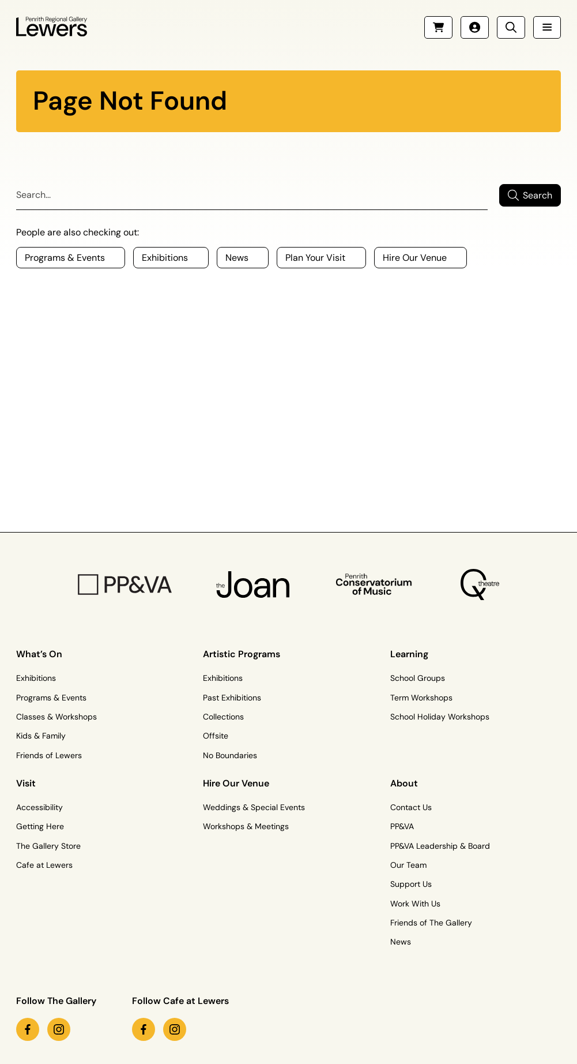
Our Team (408, 865)
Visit (26, 783)
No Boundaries (230, 755)
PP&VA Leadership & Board (440, 846)
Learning (409, 654)
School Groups (417, 678)
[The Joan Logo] (252, 584)
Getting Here (40, 826)
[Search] (252, 195)
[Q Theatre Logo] (480, 584)
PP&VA (402, 826)
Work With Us (415, 903)
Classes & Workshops (56, 716)
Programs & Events (51, 697)
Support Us (411, 884)
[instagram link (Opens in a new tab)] (58, 1029)
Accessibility (39, 807)
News (400, 941)
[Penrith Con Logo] (375, 584)
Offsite (215, 735)
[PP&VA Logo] (125, 584)
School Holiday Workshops (439, 716)
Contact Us (411, 807)
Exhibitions (36, 678)
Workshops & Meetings (246, 826)
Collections (223, 716)
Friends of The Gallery (431, 922)
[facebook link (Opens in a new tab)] (27, 1029)
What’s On (39, 654)
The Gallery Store (48, 846)
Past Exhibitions (232, 697)
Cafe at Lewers (44, 865)
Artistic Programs (241, 654)
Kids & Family (41, 735)
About (404, 783)
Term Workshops (421, 697)
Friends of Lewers (49, 755)
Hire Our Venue (236, 783)
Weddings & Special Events (254, 807)
